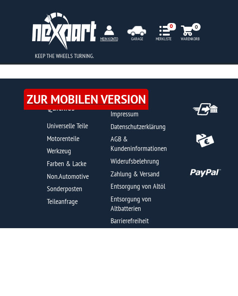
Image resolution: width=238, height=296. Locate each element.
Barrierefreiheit (130, 220)
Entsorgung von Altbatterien (131, 203)
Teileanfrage (62, 201)
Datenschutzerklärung (138, 126)
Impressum (125, 113)
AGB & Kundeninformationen (139, 143)
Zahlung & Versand (135, 173)
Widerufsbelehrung (135, 161)
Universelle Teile (67, 125)
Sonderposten (64, 188)
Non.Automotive (68, 176)
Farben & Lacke (66, 163)
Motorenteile (63, 138)
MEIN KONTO (109, 39)
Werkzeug (59, 150)
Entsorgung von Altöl (138, 186)
